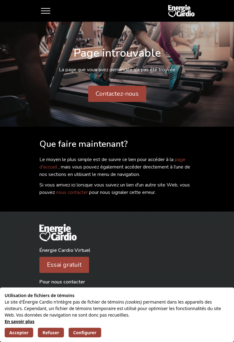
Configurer (85, 332)
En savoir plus (19, 321)
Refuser (51, 332)
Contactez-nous (117, 94)
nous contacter (72, 192)
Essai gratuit (64, 265)
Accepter (19, 332)
